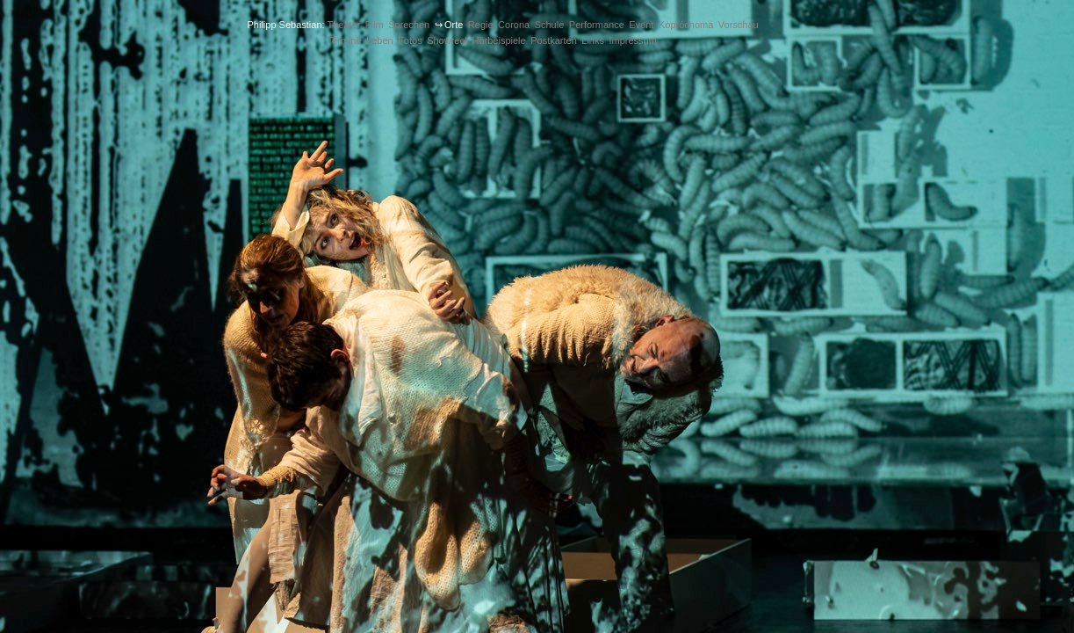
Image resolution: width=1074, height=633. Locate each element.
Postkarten (553, 40)
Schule (550, 24)
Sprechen (408, 24)
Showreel (447, 40)
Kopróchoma (686, 24)
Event (641, 24)
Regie (481, 24)
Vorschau (738, 24)
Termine (344, 40)
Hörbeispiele (499, 40)
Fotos (410, 40)
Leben (379, 40)
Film (374, 24)
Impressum (632, 40)
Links (592, 40)
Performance (596, 24)
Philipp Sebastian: (286, 24)
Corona (514, 24)
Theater (343, 24)
